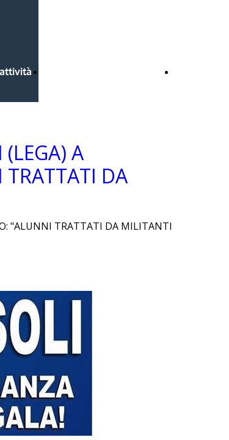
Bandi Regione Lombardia (103, 71)
